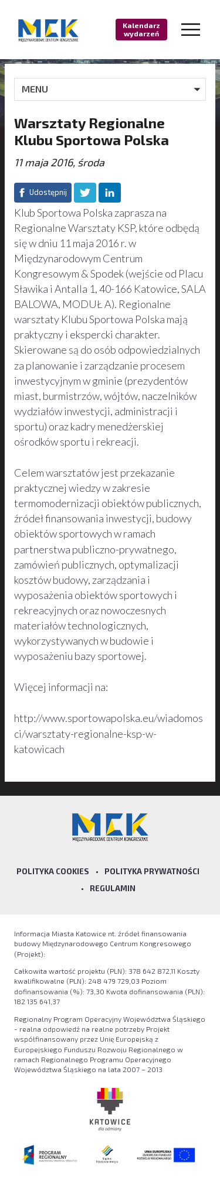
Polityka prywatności (151, 871)
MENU (35, 88)
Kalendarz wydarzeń (141, 29)
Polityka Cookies (52, 871)
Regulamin (113, 888)
